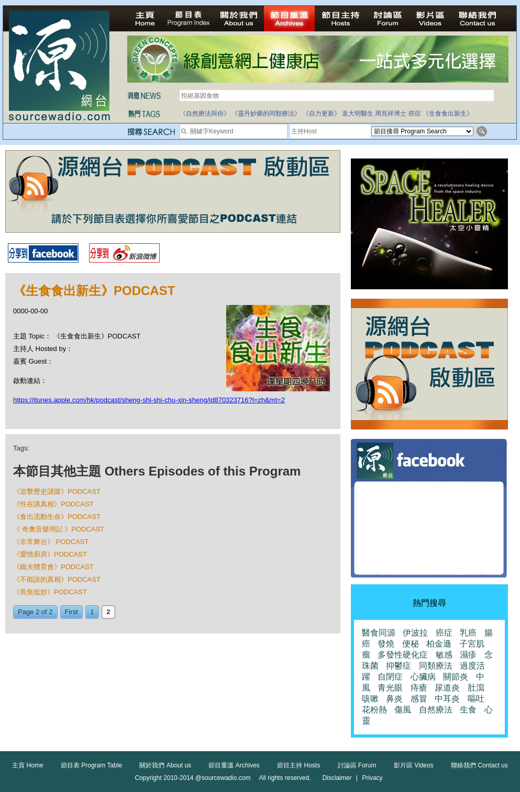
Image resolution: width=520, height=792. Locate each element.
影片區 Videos (414, 765)
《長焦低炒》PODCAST (50, 592)
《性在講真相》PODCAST (53, 504)
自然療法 (435, 709)
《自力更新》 (321, 113)
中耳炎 (447, 698)
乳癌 (468, 632)
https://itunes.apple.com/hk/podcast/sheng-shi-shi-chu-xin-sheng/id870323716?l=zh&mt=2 (149, 400)
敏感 (444, 654)
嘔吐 (476, 698)
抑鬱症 (398, 665)
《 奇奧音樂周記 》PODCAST (58, 529)
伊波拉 (415, 632)
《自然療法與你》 (205, 113)
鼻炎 (394, 698)
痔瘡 (419, 687)
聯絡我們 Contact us (479, 765)
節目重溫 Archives (233, 765)
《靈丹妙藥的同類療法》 (266, 113)
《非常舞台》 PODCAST (50, 542)
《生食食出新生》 (448, 113)
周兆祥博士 (390, 113)
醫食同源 (378, 632)
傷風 (402, 709)
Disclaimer (336, 778)
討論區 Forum (357, 765)
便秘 (410, 643)
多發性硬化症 (403, 654)
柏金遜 (438, 643)
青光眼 (390, 687)
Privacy (372, 778)
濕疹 (468, 654)
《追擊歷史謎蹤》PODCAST (57, 491)
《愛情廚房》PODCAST (50, 554)
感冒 (419, 698)
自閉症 (390, 676)
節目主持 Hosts (298, 765)
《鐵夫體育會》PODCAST (53, 567)
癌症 (414, 113)
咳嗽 (370, 698)
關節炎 (455, 676)
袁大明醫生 (357, 113)
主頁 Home (27, 765)
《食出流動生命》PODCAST (57, 517)
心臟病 (423, 676)
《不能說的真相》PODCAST (57, 579)
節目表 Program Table (91, 765)
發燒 (386, 643)
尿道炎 (447, 687)
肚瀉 (476, 687)
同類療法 (435, 665)
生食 (468, 709)
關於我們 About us (165, 765)
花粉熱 (374, 709)
